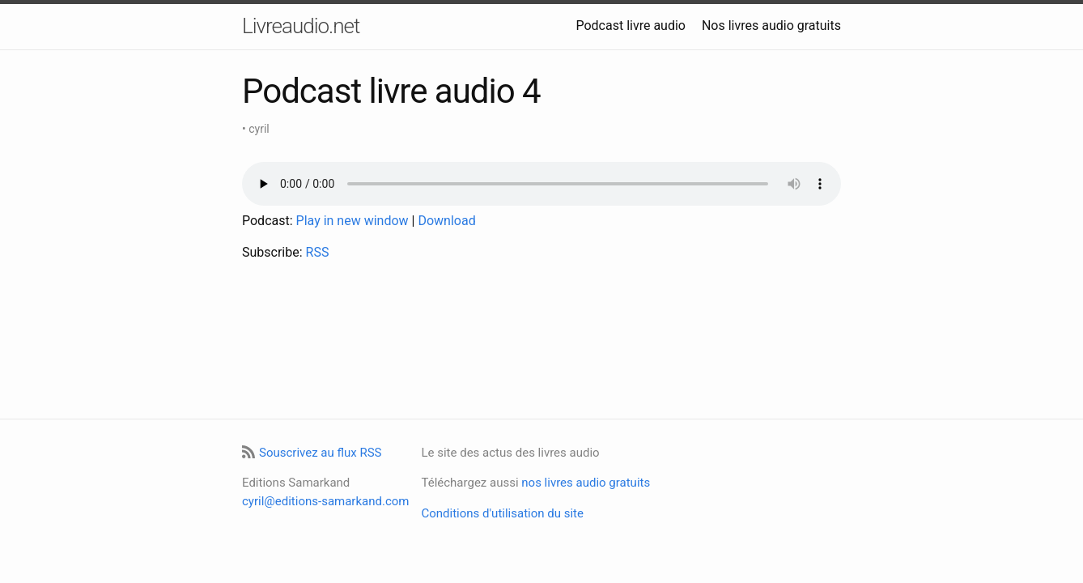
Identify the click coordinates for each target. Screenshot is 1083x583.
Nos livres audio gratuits (771, 25)
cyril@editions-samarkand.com (325, 501)
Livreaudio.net (300, 26)
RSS (317, 252)
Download (446, 220)
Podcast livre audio (630, 25)
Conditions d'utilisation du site (502, 513)
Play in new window (352, 220)
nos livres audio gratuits (585, 482)
